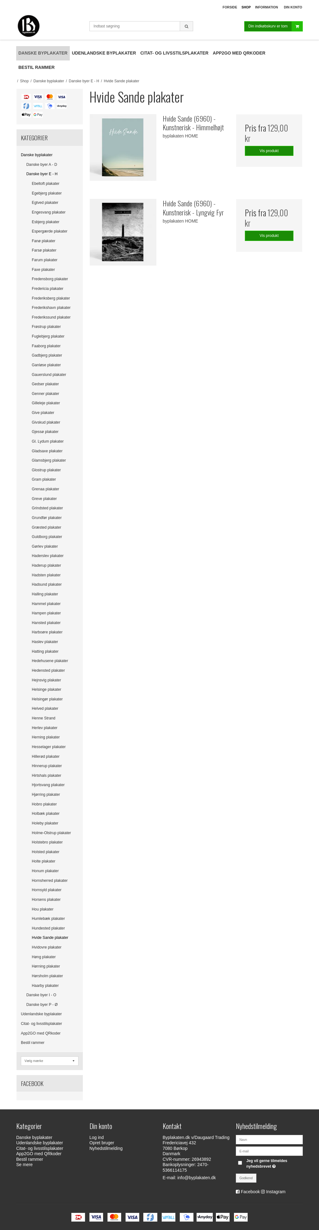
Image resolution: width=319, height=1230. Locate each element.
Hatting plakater (45, 651)
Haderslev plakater (48, 556)
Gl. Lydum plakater (48, 441)
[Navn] (269, 1138)
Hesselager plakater (49, 747)
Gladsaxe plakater (47, 451)
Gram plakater (44, 479)
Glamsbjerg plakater (49, 460)
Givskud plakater (46, 422)
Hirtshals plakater (46, 775)
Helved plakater (45, 708)
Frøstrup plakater (46, 326)
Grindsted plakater (47, 508)
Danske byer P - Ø (42, 1004)
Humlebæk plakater (48, 918)
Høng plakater (44, 957)
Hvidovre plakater (46, 947)
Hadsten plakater (46, 575)
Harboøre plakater (47, 632)
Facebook (250, 1191)
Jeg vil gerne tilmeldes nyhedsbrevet (274, 1163)
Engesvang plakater (48, 212)
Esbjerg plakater (46, 222)
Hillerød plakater (46, 756)
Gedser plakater (45, 384)
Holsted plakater (46, 852)
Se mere (24, 1164)
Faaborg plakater (46, 346)
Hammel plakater (46, 604)
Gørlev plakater (45, 546)
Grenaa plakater (45, 489)
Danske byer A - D (41, 164)
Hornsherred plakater (50, 880)
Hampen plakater (46, 613)
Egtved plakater (45, 202)
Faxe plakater (43, 269)
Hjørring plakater (46, 794)
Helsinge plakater (46, 689)
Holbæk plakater (46, 813)
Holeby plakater (45, 823)
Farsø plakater (44, 250)
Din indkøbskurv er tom (275, 26)
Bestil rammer (33, 1042)
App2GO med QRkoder (40, 1033)
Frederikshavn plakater (51, 307)
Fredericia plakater (47, 288)
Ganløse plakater (46, 365)
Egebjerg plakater (47, 193)
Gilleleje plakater (46, 403)
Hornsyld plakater (46, 890)
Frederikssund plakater (51, 317)
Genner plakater (45, 394)
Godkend (246, 1178)
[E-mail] (269, 1150)
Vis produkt (269, 151)
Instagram (275, 1191)
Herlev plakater (44, 728)
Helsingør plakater (47, 699)
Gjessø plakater (45, 432)
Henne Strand (43, 718)
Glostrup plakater (46, 470)
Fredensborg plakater (50, 279)
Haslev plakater (45, 642)
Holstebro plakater (47, 842)
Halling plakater (45, 594)
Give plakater (43, 413)
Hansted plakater (46, 623)
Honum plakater (45, 871)
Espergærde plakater (49, 231)
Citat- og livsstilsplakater (41, 1023)
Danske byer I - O (41, 995)
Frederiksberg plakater (51, 298)
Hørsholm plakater (47, 976)
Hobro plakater (44, 804)
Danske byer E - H (42, 174)
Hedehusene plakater (50, 661)
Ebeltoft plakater (46, 183)
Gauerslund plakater (49, 374)
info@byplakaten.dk (196, 1177)
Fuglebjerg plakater (48, 336)
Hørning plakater (46, 966)
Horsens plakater (46, 899)
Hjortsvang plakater (48, 785)
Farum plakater (44, 260)
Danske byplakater (36, 155)
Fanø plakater (43, 241)
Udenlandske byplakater (41, 1014)
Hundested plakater (48, 928)
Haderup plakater (46, 565)
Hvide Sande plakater (50, 937)
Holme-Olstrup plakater (51, 833)
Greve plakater (44, 499)
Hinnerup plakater (47, 766)
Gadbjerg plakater (47, 355)
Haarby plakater (45, 985)
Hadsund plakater (47, 584)
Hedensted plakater (48, 670)
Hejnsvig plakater (46, 680)
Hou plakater (42, 909)
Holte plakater (43, 861)
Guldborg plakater (47, 537)
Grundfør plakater (47, 518)
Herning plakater (46, 737)
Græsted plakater (46, 527)
